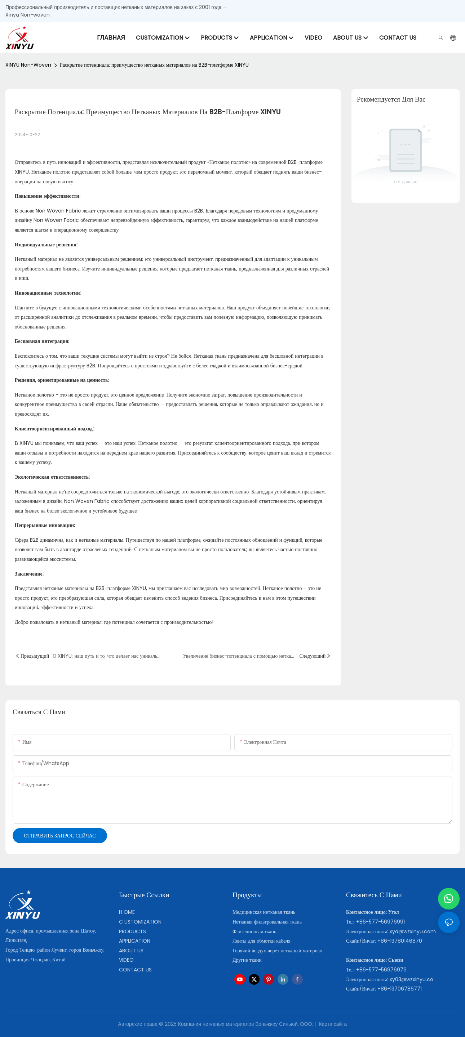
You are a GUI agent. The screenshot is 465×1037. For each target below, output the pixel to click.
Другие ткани (247, 960)
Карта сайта (332, 1024)
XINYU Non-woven (28, 64)
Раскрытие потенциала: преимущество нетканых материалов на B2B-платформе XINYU (154, 64)
